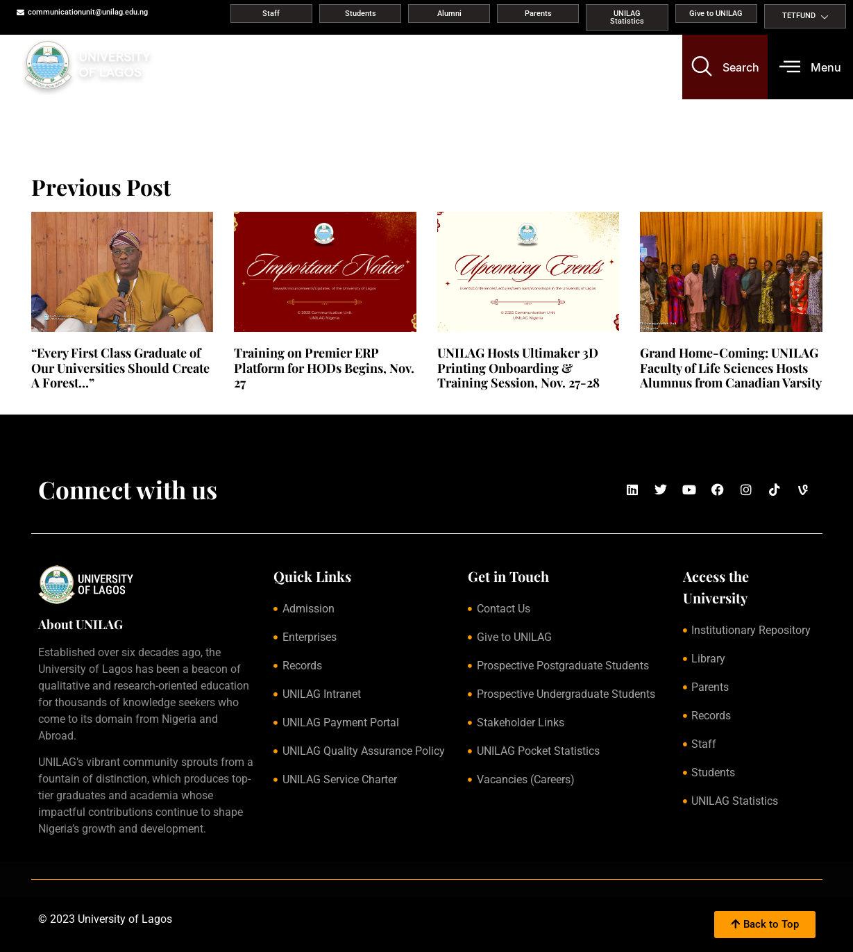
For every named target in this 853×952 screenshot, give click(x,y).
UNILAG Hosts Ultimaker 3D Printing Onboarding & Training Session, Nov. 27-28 (518, 367)
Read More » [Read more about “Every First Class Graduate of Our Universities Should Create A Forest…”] (54, 399)
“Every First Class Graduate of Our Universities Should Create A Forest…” (120, 367)
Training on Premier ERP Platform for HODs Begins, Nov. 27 (324, 367)
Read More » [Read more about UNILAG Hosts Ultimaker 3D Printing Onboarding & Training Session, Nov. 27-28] (460, 399)
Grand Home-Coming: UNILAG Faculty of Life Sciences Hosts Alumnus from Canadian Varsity (731, 367)
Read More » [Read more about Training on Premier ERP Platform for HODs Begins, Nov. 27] (257, 399)
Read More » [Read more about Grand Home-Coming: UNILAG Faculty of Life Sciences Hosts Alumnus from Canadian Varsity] (663, 399)
